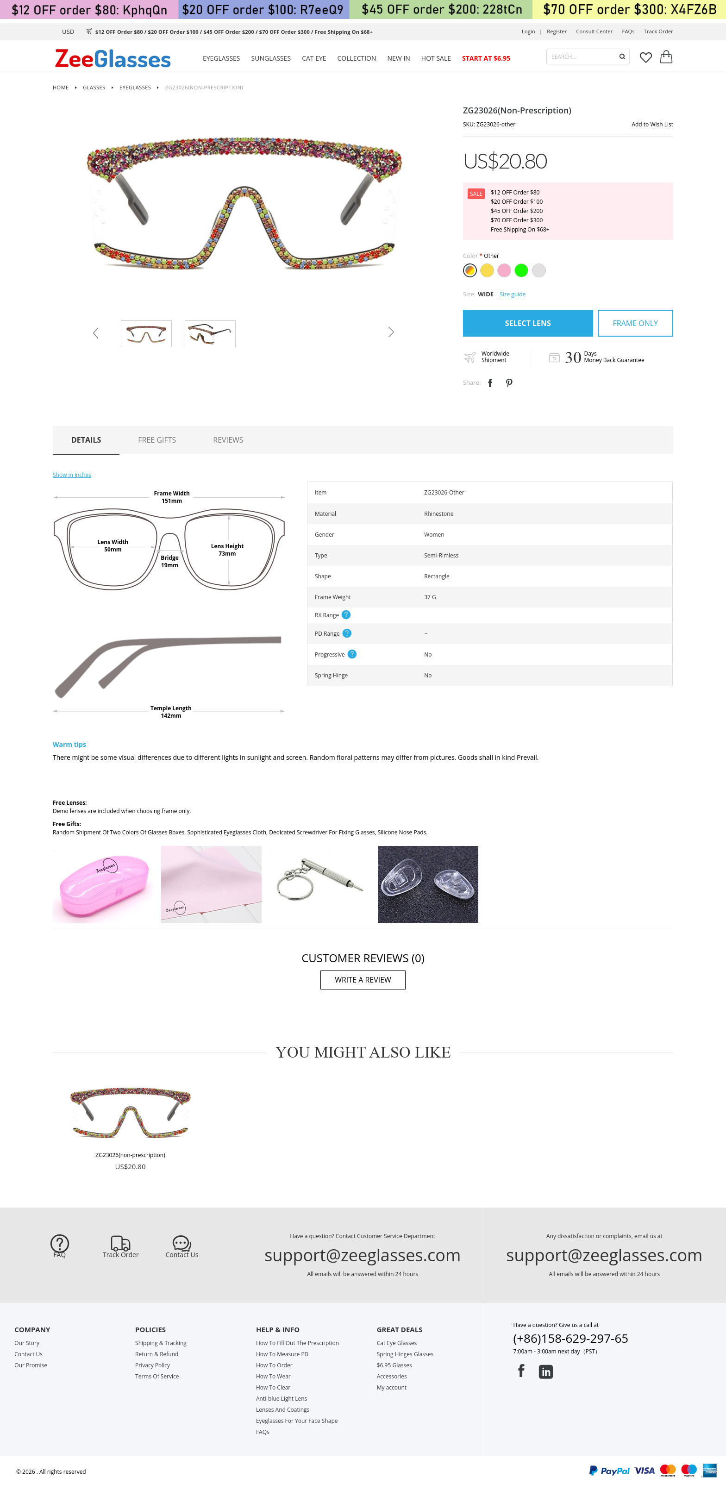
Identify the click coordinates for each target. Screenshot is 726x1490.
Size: (469, 294)
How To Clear (273, 1387)
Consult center (594, 31)
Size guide (513, 294)
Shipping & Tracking (161, 1343)
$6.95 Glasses (394, 1365)
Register (557, 31)
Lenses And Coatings (282, 1410)
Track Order (121, 1255)
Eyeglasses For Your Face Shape (297, 1421)
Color (470, 255)
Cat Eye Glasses (397, 1343)
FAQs (628, 31)
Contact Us (182, 1255)
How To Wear (273, 1376)
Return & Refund (156, 1354)
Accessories (392, 1376)
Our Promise (30, 1365)
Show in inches (72, 475)
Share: (472, 382)
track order (658, 31)
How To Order (274, 1365)
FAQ (59, 1255)
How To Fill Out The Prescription (297, 1343)
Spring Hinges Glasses (405, 1354)
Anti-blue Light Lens (281, 1398)
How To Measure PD (282, 1354)
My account (392, 1387)
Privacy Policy (152, 1365)
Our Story (26, 1343)
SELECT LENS (528, 323)
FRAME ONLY (635, 323)
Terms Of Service (157, 1376)
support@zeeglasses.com (362, 1255)
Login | (532, 31)
